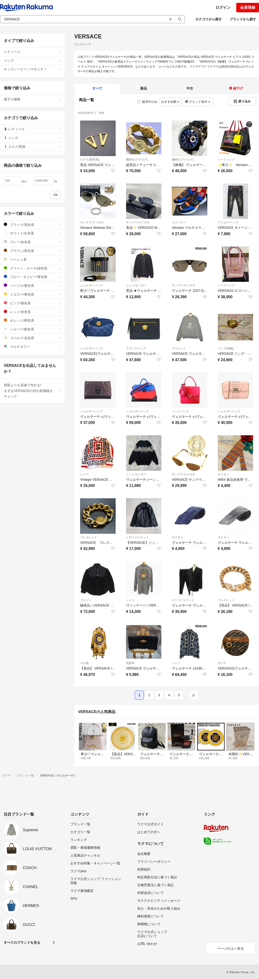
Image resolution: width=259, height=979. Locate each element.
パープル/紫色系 (32, 285)
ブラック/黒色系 (32, 225)
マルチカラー (32, 347)
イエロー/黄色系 (32, 294)
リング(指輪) (226, 348)
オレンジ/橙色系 (32, 320)
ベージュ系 (32, 259)
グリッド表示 (197, 101)
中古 (189, 88)
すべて (97, 88)
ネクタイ (223, 474)
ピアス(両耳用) (89, 159)
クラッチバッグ (136, 348)
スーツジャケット (183, 600)
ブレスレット (88, 537)
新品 (143, 88)
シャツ (84, 474)
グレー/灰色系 (32, 242)
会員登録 (247, 7)
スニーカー (179, 222)
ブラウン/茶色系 (32, 251)
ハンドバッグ (226, 285)
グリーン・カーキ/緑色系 (32, 268)
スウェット (179, 348)
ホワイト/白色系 (32, 233)
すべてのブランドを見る (22, 942)
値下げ (236, 88)
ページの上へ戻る (230, 948)
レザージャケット (137, 537)
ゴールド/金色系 (32, 338)
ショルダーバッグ (91, 285)
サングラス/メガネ (92, 222)
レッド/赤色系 (32, 312)
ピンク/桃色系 (32, 303)
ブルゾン (85, 600)
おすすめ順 (170, 101)
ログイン (223, 7)
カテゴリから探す (208, 19)
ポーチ (222, 663)
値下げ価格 (32, 99)
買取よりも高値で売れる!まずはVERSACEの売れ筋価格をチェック (32, 390)
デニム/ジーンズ (228, 222)
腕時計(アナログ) (137, 159)
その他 (84, 663)
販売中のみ (147, 101)
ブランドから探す (243, 19)
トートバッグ (226, 159)
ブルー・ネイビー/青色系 (32, 277)
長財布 (130, 663)
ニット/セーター (136, 285)
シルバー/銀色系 (32, 329)
